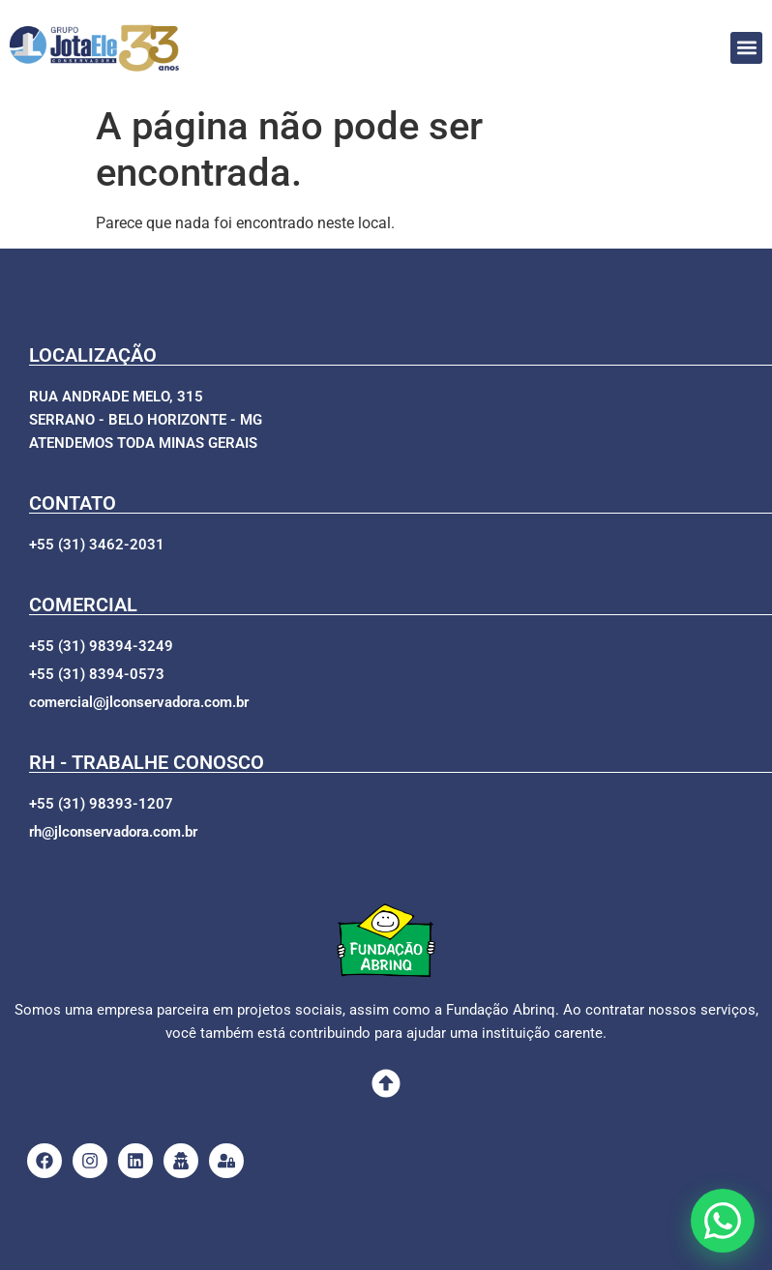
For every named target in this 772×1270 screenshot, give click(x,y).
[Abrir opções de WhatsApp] (723, 1221)
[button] (746, 48)
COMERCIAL (83, 604)
